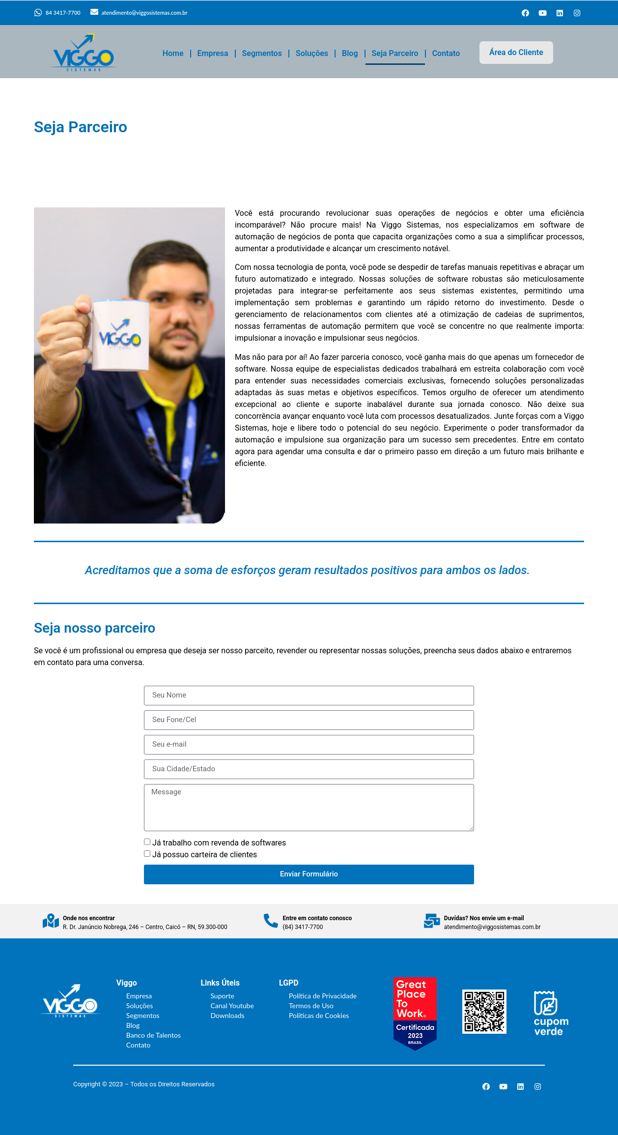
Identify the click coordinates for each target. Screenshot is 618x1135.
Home (173, 53)
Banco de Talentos (153, 1035)
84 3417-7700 (63, 12)
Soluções (312, 53)
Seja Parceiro (395, 53)
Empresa (212, 53)
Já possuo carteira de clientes (204, 854)
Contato (446, 53)
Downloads (227, 1015)
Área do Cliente (516, 52)
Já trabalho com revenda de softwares (219, 842)
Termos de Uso (311, 1005)
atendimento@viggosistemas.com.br (145, 12)
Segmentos (262, 53)
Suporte (222, 995)
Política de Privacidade (323, 995)
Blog (350, 53)
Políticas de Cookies (319, 1015)
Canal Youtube (231, 1005)
